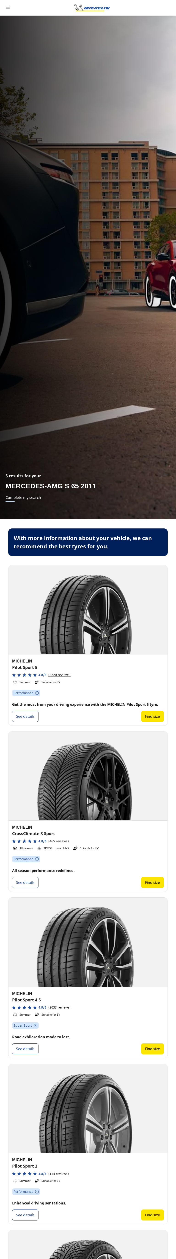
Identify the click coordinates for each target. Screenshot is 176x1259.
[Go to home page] (92, 8)
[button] (41, 675)
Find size (152, 716)
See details (25, 716)
